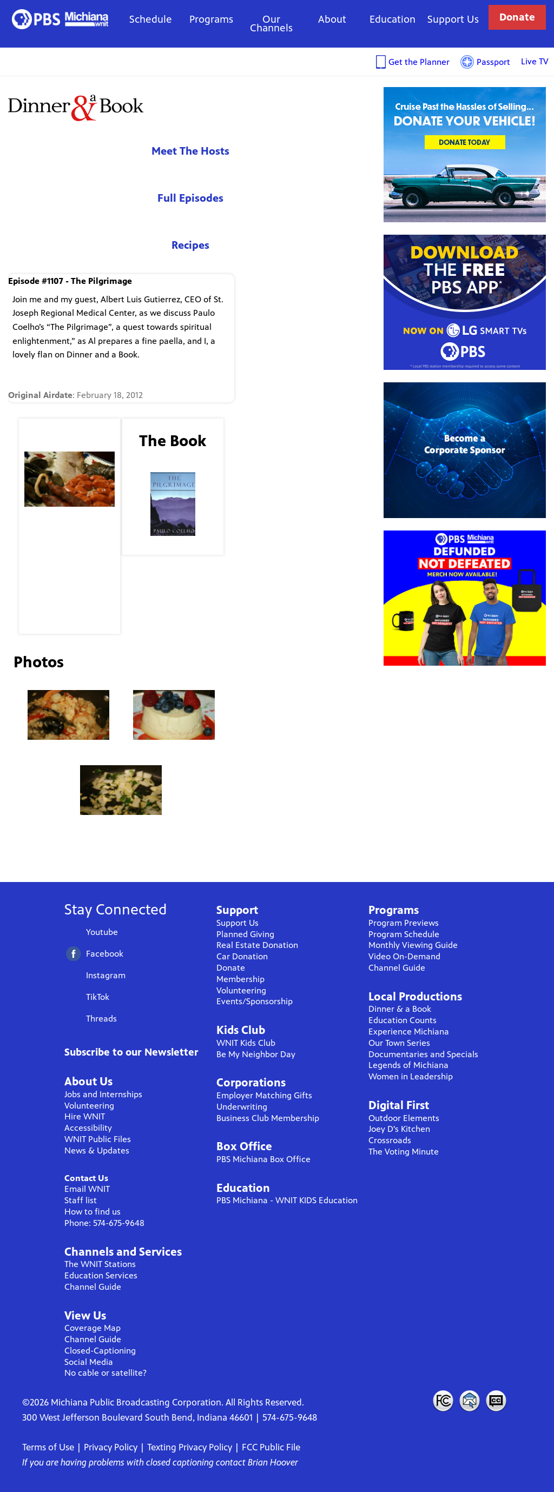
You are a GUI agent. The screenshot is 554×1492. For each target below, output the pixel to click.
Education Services (100, 1275)
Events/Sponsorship (254, 1001)
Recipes (190, 245)
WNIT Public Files (97, 1139)
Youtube (102, 932)
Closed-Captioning (100, 1350)
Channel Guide (92, 1287)
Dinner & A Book (75, 107)
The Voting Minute (403, 1151)
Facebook (104, 954)
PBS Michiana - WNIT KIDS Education (287, 1200)
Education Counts (402, 1020)
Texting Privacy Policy (189, 1447)
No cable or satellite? (105, 1373)
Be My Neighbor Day (255, 1054)
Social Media (88, 1362)
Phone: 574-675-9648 (104, 1223)
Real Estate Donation (257, 945)
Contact (469, 1400)
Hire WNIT (84, 1116)
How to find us (92, 1211)
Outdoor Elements (403, 1118)
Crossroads (389, 1140)
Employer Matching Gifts (264, 1095)
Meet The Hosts (190, 151)
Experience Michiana (408, 1031)
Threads (101, 1018)
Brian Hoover (273, 1462)
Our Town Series (399, 1043)
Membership (240, 979)
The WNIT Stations (100, 1264)
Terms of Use (48, 1447)
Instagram (106, 975)
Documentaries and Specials (423, 1054)
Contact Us (86, 1178)
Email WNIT (87, 1189)
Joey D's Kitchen (399, 1129)
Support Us (453, 19)
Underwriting (241, 1107)
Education (393, 19)
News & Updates (96, 1150)
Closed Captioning (496, 1400)
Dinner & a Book (399, 1009)
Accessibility (88, 1128)
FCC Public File (271, 1447)
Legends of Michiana (408, 1065)
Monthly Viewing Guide (413, 945)
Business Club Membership (267, 1118)
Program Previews (403, 923)
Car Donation (242, 956)
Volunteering (89, 1105)
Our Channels (271, 23)
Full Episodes (190, 198)
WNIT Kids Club (245, 1043)
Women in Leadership (410, 1076)
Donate (517, 17)
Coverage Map (92, 1328)
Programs (211, 19)
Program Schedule (403, 934)
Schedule (150, 19)
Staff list (80, 1200)
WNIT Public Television (60, 19)
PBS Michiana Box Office (263, 1159)
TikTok (97, 997)
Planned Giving (245, 934)
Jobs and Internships (103, 1094)
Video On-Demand (404, 956)
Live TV (535, 61)
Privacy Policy (110, 1447)
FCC (442, 1400)
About (332, 19)
